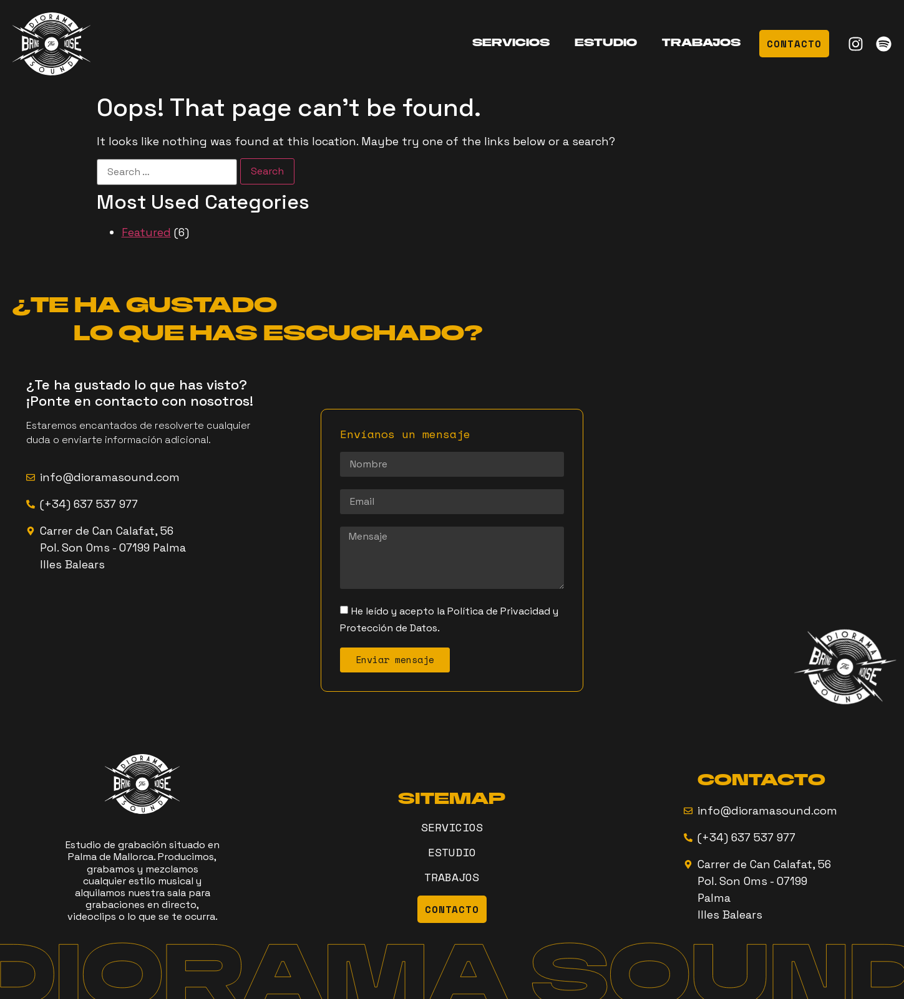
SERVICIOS (511, 44)
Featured (146, 232)
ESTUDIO (606, 44)
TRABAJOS (701, 44)
